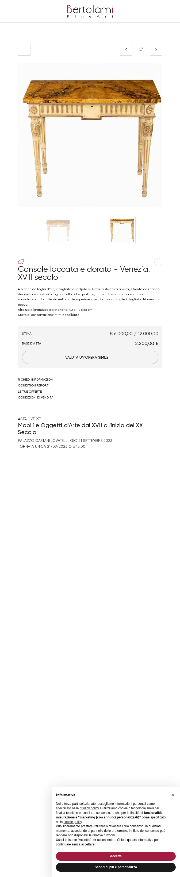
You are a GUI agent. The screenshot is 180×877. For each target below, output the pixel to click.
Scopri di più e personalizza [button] (116, 867)
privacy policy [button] (89, 808)
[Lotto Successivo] (156, 49)
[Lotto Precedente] (126, 49)
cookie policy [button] (73, 822)
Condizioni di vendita (35, 397)
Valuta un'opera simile (86, 357)
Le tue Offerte (30, 391)
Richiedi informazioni (35, 379)
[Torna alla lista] (24, 49)
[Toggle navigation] (90, 28)
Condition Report (33, 385)
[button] (173, 795)
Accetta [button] (115, 856)
